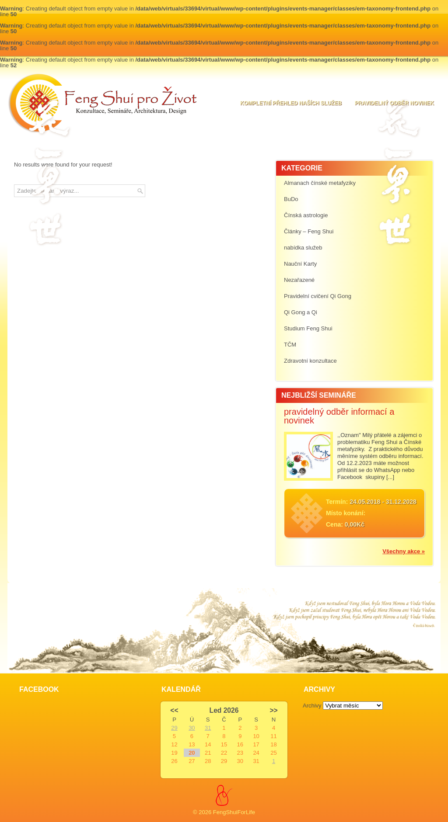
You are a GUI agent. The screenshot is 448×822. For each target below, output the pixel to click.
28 (208, 761)
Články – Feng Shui (308, 231)
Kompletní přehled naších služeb (291, 103)
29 (174, 728)
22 (224, 752)
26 (174, 761)
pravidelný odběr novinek (394, 103)
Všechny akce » (403, 551)
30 (192, 728)
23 (240, 752)
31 (208, 728)
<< (174, 710)
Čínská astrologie (306, 215)
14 (208, 744)
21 (208, 752)
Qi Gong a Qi (300, 312)
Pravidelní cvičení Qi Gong (317, 296)
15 (224, 744)
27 (192, 761)
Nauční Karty (300, 263)
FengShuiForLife (234, 812)
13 (192, 744)
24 (256, 752)
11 (273, 736)
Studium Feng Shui (308, 328)
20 (192, 752)
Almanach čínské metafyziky (320, 183)
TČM (290, 344)
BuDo (291, 199)
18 (273, 744)
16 (240, 744)
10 (256, 736)
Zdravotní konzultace (310, 360)
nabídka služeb (303, 247)
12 (174, 744)
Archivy (312, 705)
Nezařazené (299, 280)
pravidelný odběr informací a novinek (339, 416)
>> (273, 710)
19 (174, 752)
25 (273, 752)
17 (256, 744)
